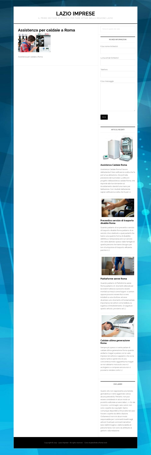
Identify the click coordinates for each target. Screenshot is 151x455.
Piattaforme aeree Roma (113, 278)
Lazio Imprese (75, 14)
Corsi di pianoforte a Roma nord (95, 443)
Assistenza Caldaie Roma (113, 165)
